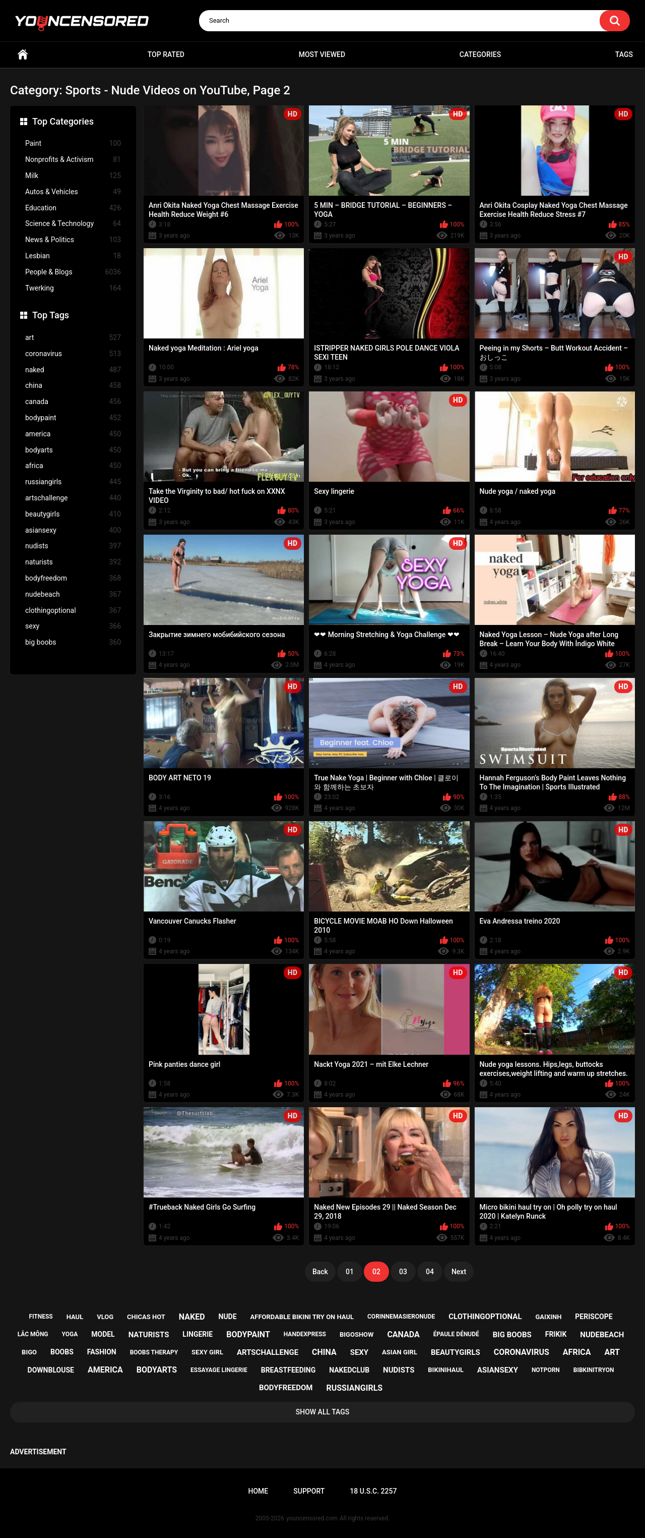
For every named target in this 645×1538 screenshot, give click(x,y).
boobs (62, 1352)
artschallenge (73, 498)
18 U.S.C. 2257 (373, 1491)
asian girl (399, 1352)
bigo (29, 1352)
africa (73, 466)
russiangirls (73, 482)
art (73, 337)
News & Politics (73, 240)
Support (309, 1491)
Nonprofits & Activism (73, 159)
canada (73, 401)
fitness (40, 1316)
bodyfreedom (73, 578)
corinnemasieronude (401, 1316)
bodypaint (73, 418)
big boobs (73, 642)
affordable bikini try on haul (302, 1317)
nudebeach (73, 594)
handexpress (305, 1334)
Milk (73, 176)
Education (73, 208)
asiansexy (73, 530)
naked (73, 370)
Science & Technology (73, 223)
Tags (624, 54)
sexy (73, 626)
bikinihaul (446, 1370)
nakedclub (349, 1370)
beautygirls (73, 514)
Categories (480, 54)
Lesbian (73, 256)
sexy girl (207, 1352)
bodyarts (73, 450)
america (73, 434)
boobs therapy (154, 1352)
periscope (593, 1317)
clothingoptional (73, 610)
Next (459, 1272)
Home (22, 55)
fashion (101, 1352)
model (102, 1334)
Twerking (73, 288)
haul (75, 1317)
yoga (69, 1334)
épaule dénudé (456, 1334)
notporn (546, 1370)
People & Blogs (73, 272)
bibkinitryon (593, 1370)
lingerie (197, 1334)
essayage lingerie (218, 1370)
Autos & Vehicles (73, 192)
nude (228, 1317)
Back (320, 1272)
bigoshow (356, 1334)
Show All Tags (323, 1412)
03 (403, 1272)
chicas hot (146, 1317)
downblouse (51, 1370)
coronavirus (73, 354)
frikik (556, 1334)
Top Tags (50, 315)
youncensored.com (312, 1518)
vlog (105, 1317)
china (73, 385)
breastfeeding (288, 1370)
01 (350, 1272)
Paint (73, 143)
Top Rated (166, 54)
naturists (73, 562)
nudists (73, 546)
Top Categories (63, 121)
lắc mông (33, 1334)
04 (430, 1272)
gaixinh (548, 1317)
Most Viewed (322, 54)
